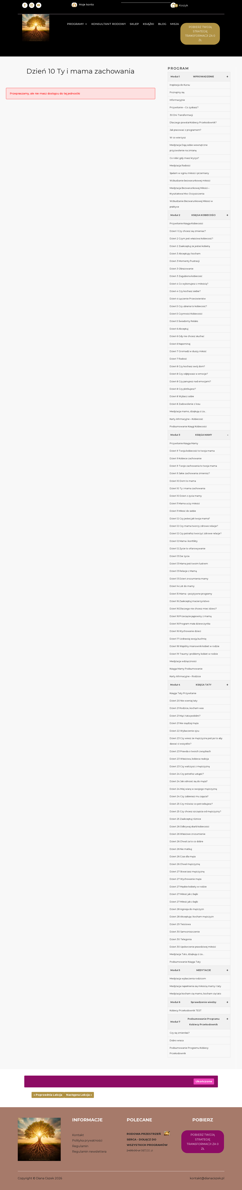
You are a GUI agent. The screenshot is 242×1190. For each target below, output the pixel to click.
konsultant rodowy (108, 24)
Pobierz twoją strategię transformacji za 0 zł (203, 1141)
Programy (75, 24)
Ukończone (204, 1081)
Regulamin (80, 1146)
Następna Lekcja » (79, 1094)
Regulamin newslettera (89, 1151)
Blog (162, 24)
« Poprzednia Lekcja (48, 1094)
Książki (148, 24)
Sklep (134, 24)
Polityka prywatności (87, 1140)
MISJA (174, 24)
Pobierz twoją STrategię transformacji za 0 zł (200, 33)
